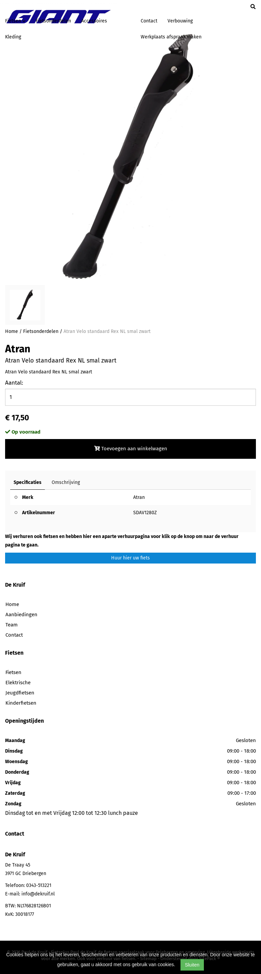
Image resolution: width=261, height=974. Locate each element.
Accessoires (94, 21)
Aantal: (14, 382)
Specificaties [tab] (27, 482)
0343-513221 (38, 885)
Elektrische (18, 682)
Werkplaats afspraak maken (171, 37)
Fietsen (13, 672)
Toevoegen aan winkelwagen (130, 449)
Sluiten (192, 965)
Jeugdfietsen (19, 693)
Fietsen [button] (15, 21)
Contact (149, 21)
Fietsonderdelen (53, 21)
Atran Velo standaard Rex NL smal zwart (107, 331)
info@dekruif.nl (38, 894)
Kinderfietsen (20, 703)
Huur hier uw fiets (130, 558)
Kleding (13, 37)
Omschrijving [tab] (66, 482)
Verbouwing (180, 21)
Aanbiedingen (21, 614)
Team (11, 625)
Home (11, 331)
